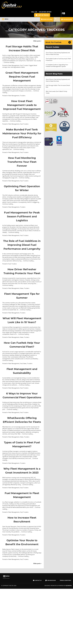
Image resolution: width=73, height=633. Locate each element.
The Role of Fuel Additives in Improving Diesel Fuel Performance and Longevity (22, 260)
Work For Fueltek (53, 34)
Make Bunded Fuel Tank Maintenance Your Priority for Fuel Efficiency (22, 139)
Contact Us (37, 627)
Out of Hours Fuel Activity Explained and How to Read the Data (58, 45)
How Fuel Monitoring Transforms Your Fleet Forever (22, 169)
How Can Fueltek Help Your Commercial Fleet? (21, 373)
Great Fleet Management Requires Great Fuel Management (22, 74)
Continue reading (10, 58)
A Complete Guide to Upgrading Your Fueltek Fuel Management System (57, 57)
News (21, 311)
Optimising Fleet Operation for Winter (22, 195)
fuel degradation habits (18, 63)
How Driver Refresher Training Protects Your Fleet (22, 292)
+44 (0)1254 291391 (45, 3)
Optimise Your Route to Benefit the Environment (22, 587)
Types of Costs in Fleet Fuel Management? (21, 483)
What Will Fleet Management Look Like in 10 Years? (22, 345)
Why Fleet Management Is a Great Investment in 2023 (22, 511)
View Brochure (66, 11)
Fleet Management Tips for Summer (22, 319)
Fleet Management (14, 61)
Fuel (21, 61)
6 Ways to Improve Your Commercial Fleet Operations (22, 428)
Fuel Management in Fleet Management (22, 538)
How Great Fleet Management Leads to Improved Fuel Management (22, 106)
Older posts (37, 33)
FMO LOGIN (55, 11)
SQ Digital (68, 632)
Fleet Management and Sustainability (21, 402)
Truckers (25, 61)
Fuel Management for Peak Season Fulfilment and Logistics (22, 226)
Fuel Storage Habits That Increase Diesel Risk (22, 42)
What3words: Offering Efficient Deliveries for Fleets (21, 456)
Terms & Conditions (65, 627)
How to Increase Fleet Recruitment (22, 562)
